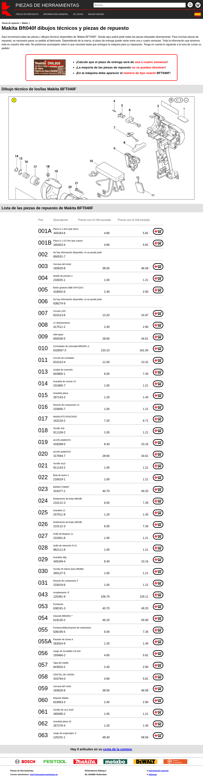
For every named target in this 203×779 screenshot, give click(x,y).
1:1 (179, 100)
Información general (158, 770)
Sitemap (153, 774)
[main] (101, 387)
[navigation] (97, 14)
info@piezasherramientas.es (44, 774)
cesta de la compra (117, 749)
